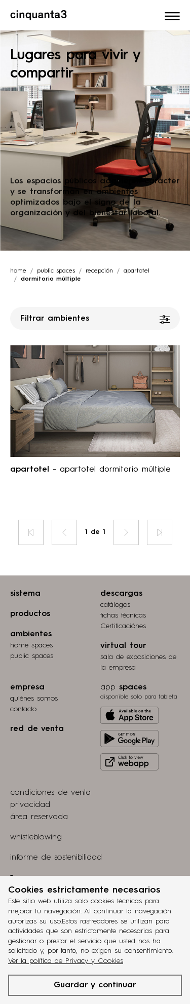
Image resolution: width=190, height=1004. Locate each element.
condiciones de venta (50, 793)
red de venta (37, 729)
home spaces (31, 645)
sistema (25, 594)
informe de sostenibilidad (56, 858)
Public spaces (56, 271)
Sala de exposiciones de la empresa (138, 662)
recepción (99, 271)
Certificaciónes (123, 626)
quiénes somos (34, 698)
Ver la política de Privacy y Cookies (65, 960)
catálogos (115, 604)
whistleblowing (36, 837)
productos (30, 614)
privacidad (30, 805)
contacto (23, 709)
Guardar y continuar (95, 985)
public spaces (31, 656)
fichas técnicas (123, 615)
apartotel (136, 271)
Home (18, 271)
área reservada (39, 817)
